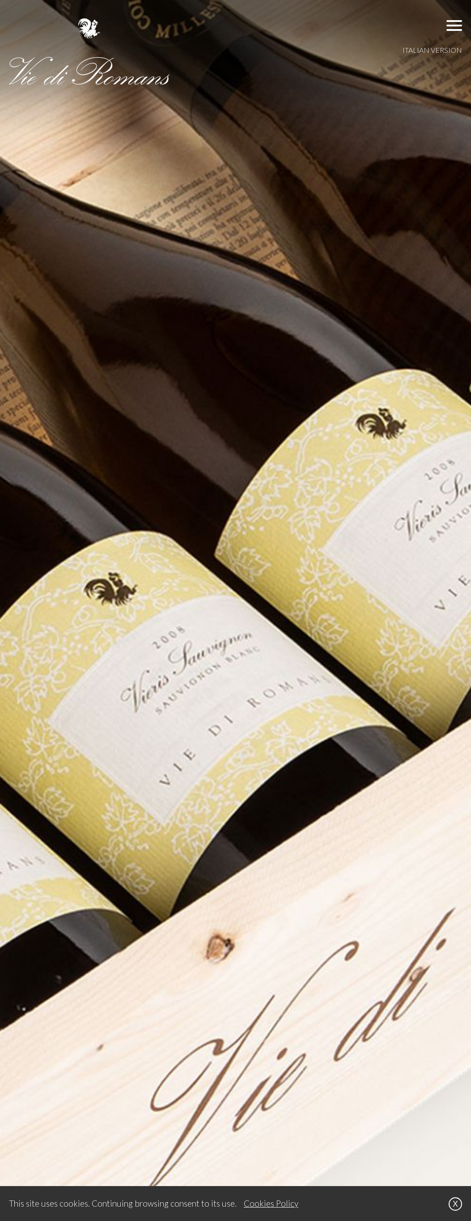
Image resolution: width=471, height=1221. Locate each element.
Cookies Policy (271, 1203)
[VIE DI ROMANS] (89, 51)
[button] (454, 25)
